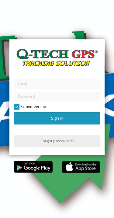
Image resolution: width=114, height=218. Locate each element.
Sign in (57, 118)
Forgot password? (57, 141)
